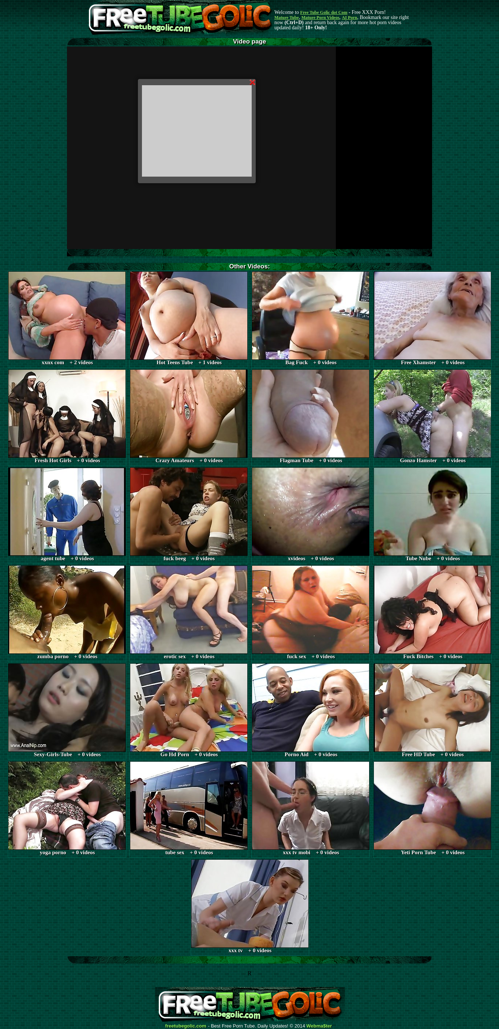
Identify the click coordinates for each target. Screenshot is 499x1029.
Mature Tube (286, 17)
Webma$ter (319, 1026)
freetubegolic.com (185, 1026)
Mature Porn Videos (320, 17)
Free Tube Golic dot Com (323, 12)
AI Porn (349, 17)
